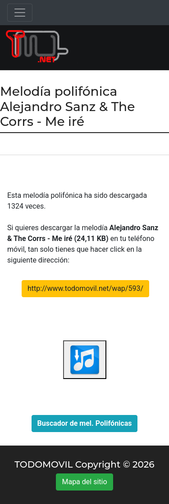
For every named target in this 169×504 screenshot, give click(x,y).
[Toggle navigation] (19, 13)
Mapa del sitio (84, 481)
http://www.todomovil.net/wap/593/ (85, 288)
